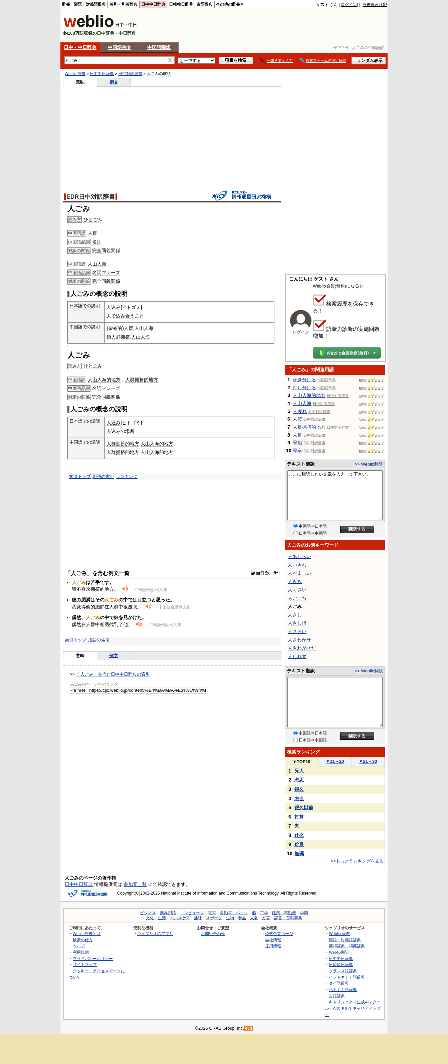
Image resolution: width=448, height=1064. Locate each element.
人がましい (299, 573)
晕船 (297, 442)
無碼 (299, 853)
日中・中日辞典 (80, 47)
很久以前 (303, 807)
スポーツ (214, 918)
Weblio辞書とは (86, 933)
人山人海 (97, 264)
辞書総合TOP (375, 4)
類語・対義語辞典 (90, 4)
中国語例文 (119, 47)
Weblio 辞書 (75, 74)
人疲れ (300, 411)
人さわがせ (299, 639)
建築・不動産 (284, 913)
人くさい (297, 589)
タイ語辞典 (339, 983)
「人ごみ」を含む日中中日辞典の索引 (113, 674)
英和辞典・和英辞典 (347, 946)
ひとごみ (92, 219)
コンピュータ (192, 913)
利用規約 (81, 952)
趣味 (198, 918)
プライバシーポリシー (93, 958)
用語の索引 (103, 476)
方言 (266, 918)
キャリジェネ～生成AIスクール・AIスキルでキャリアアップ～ (353, 1008)
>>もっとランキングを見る (357, 861)
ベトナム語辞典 (343, 989)
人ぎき (295, 581)
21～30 (368, 761)
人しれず (297, 656)
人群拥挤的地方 (141, 379)
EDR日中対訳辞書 (90, 196)
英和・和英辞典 (123, 4)
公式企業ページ (279, 933)
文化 (150, 918)
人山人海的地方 (104, 379)
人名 (254, 918)
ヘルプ (79, 946)
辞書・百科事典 (288, 918)
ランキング (127, 476)
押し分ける (304, 387)
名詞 (96, 241)
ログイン (349, 4)
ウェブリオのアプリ (155, 933)
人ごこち (297, 598)
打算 (299, 817)
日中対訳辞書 (130, 74)
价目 (299, 844)
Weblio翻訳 (339, 952)
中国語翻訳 (159, 47)
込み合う (125, 316)
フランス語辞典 (343, 971)
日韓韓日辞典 (181, 4)
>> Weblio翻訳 (369, 464)
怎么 (299, 798)
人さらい (297, 631)
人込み (113, 307)
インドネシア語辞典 (347, 977)
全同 (101, 250)
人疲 (297, 419)
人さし (295, 614)
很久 (299, 789)
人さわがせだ (302, 648)
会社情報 (273, 940)
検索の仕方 (83, 940)
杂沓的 (115, 328)
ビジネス (148, 913)
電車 (212, 913)
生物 (230, 918)
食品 (242, 918)
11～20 (335, 761)
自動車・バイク (234, 913)
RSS (249, 1028)
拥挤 (125, 337)
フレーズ (110, 272)
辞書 (66, 4)
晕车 (297, 450)
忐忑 (299, 779)
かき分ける (304, 379)
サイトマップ (85, 964)
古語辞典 (205, 4)
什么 (299, 835)
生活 (162, 918)
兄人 (299, 770)
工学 (264, 913)
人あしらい (299, 556)
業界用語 (168, 913)
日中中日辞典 (153, 4)
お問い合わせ (213, 933)
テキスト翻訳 (301, 464)
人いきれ (297, 564)
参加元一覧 (135, 884)
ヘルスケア (180, 918)
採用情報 (273, 946)
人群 (92, 233)
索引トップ (80, 476)
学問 (304, 913)
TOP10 (301, 761)
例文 (113, 82)
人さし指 (297, 623)
